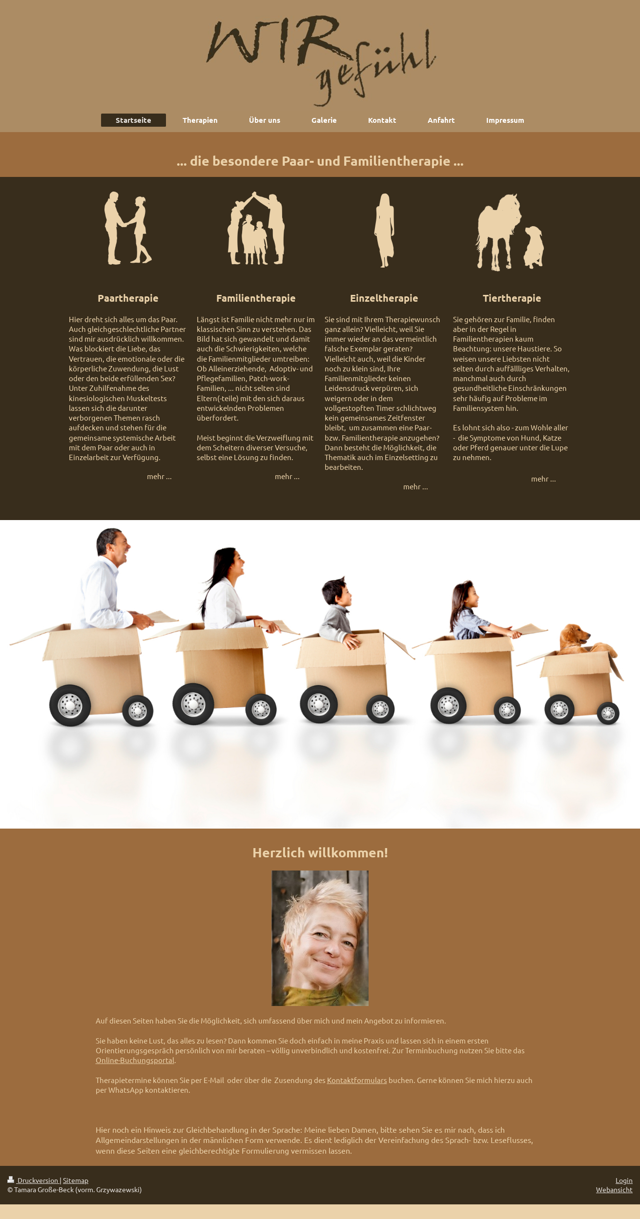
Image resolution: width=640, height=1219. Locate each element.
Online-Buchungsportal (135, 1059)
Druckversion (33, 1180)
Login (624, 1180)
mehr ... (159, 476)
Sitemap (75, 1180)
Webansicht (614, 1189)
